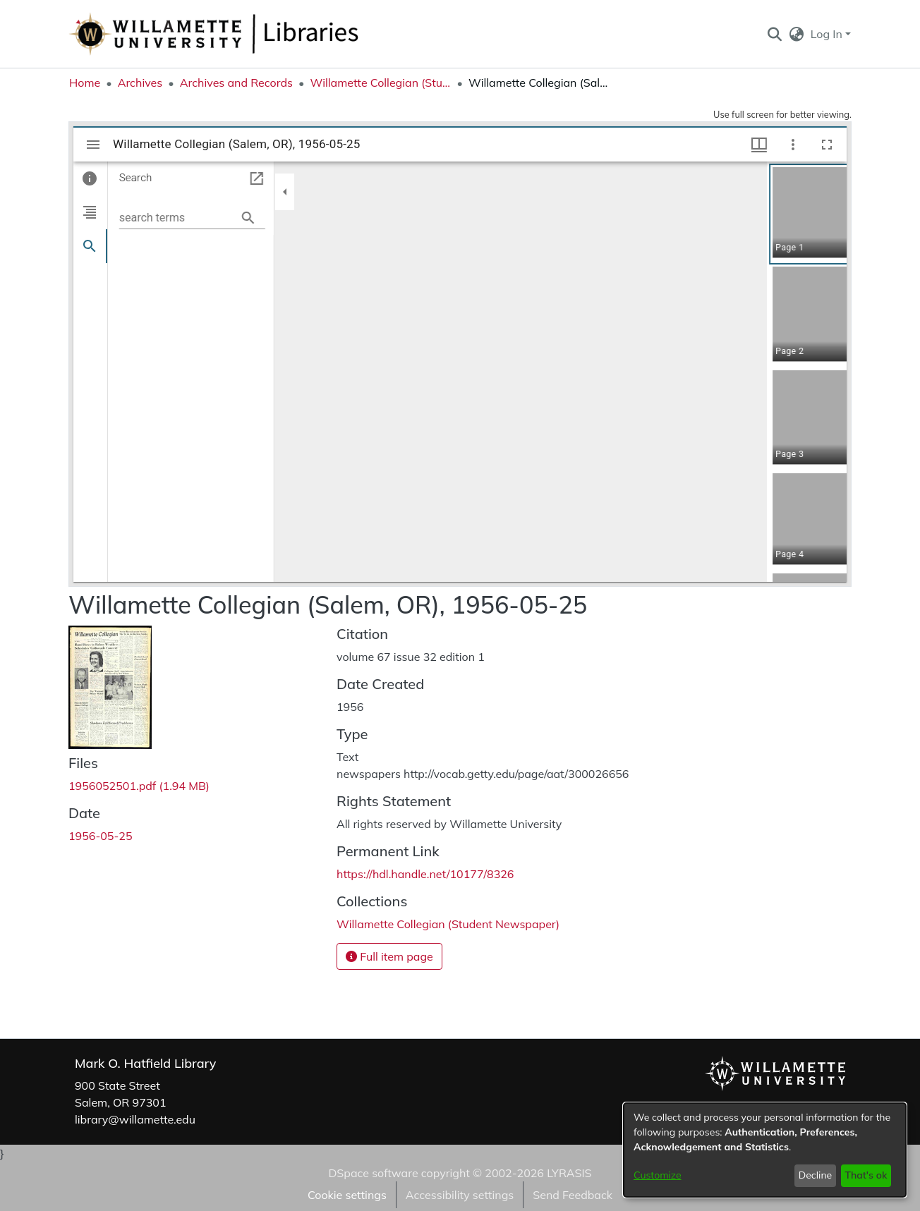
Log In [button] (828, 34)
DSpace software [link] (373, 1173)
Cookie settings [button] (347, 1195)
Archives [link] (140, 82)
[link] (139, 786)
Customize (658, 1175)
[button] (774, 33)
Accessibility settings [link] (460, 1195)
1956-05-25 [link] (100, 836)
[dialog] (765, 1150)
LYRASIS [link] (569, 1173)
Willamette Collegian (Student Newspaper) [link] (380, 82)
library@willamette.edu (135, 1119)
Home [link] (84, 82)
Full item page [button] (389, 956)
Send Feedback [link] (572, 1195)
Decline (816, 1175)
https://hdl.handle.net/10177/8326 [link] (425, 874)
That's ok (866, 1175)
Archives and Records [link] (236, 82)
